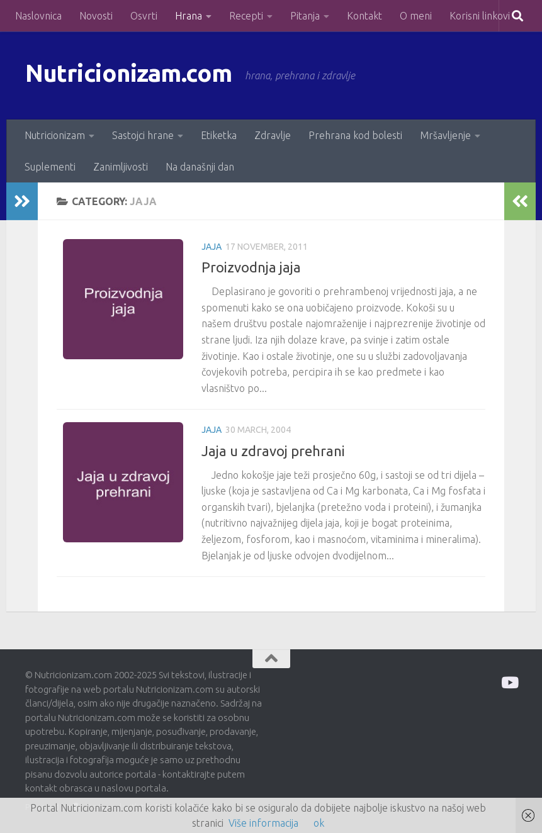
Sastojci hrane (143, 135)
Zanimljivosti (120, 166)
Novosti (96, 15)
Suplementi (50, 166)
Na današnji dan (200, 166)
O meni (416, 15)
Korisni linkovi (479, 15)
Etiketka (219, 135)
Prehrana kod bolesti (355, 135)
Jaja (211, 247)
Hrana (188, 15)
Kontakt (364, 15)
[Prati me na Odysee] (509, 682)
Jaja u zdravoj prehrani (273, 451)
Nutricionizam (55, 135)
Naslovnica (38, 15)
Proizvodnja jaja (251, 267)
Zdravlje (272, 135)
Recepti (246, 15)
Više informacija (263, 823)
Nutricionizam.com (138, 75)
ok (318, 823)
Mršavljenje (445, 135)
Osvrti (143, 15)
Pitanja (305, 15)
